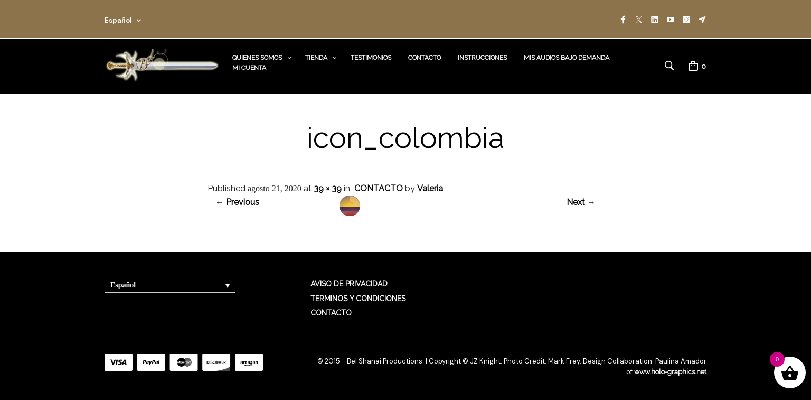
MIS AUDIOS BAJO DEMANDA (566, 57)
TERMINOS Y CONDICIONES (358, 297)
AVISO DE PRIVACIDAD (349, 283)
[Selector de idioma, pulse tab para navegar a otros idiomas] (170, 284)
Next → (581, 201)
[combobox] (137, 19)
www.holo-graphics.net (669, 371)
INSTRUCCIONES (482, 57)
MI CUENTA (249, 67)
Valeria (430, 187)
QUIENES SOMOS (257, 57)
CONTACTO (424, 57)
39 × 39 (328, 187)
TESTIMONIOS (371, 57)
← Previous (237, 201)
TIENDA (316, 57)
